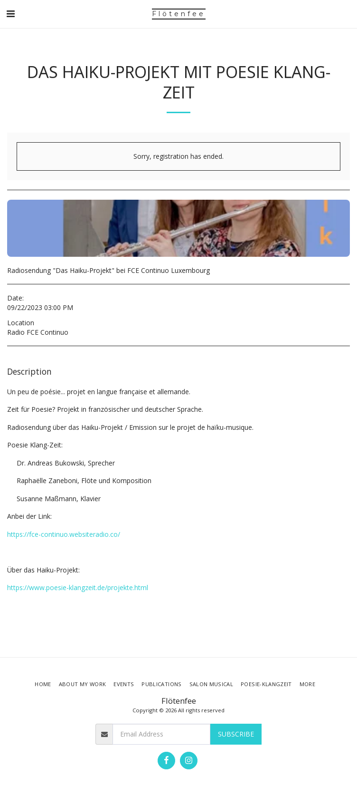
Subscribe (236, 733)
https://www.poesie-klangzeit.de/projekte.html (77, 587)
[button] (10, 13)
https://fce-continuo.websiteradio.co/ (63, 534)
